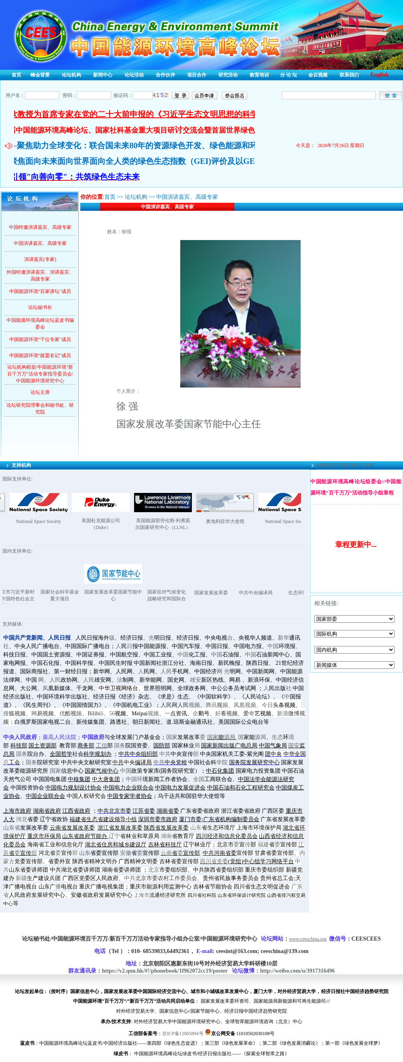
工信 (101, 746)
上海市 (141, 895)
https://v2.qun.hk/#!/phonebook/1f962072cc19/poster (165, 971)
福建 (263, 845)
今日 (267, 705)
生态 (277, 737)
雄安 (195, 680)
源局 (229, 737)
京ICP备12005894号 (183, 1033)
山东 (196, 828)
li (102, 714)
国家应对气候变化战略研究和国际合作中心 (189, 598)
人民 (166, 671)
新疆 (21, 878)
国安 (293, 746)
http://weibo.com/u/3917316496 (297, 971)
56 (112, 714)
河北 (21, 819)
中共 (165, 754)
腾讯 (211, 705)
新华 (283, 638)
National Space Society (61, 521)
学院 (222, 762)
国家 (171, 737)
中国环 (134, 779)
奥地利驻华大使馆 (248, 521)
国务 (119, 746)
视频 (194, 705)
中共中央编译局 (278, 593)
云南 (166, 853)
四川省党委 (214, 861)
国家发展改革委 (234, 593)
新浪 (282, 714)
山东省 (11, 828)
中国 (273, 646)
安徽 (125, 853)
